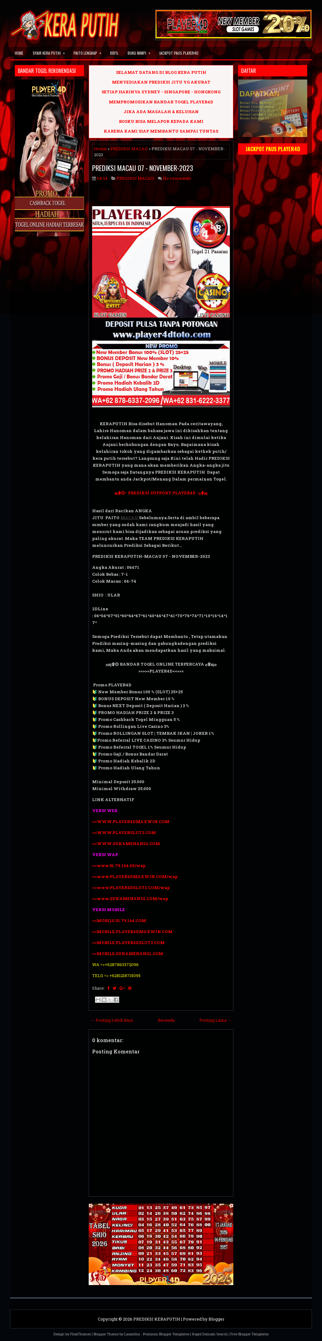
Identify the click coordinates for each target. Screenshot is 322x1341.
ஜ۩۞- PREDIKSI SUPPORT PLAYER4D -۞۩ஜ (161, 493)
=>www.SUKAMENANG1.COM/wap (130, 898)
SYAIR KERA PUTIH (51, 51)
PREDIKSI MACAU (129, 148)
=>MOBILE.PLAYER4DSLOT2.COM (128, 942)
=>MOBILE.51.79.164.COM (119, 920)
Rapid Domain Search (210, 1334)
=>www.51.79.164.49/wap (119, 865)
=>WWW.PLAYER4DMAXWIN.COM (130, 821)
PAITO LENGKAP (89, 51)
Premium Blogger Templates (166, 1334)
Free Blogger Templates (249, 1334)
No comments (177, 178)
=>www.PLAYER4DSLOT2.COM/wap (131, 887)
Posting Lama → (215, 1020)
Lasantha (132, 1334)
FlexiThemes (80, 1334)
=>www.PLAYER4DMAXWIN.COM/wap (135, 876)
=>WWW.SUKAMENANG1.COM (126, 843)
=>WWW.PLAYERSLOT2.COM (124, 832)
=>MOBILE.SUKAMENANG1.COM (128, 953)
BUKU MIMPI (141, 51)
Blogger (216, 1319)
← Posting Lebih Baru (112, 1020)
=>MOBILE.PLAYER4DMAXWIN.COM (132, 931)
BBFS (114, 53)
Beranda (166, 1020)
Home (19, 53)
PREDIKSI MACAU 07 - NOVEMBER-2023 (142, 168)
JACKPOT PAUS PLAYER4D (178, 53)
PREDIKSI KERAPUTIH (156, 1319)
